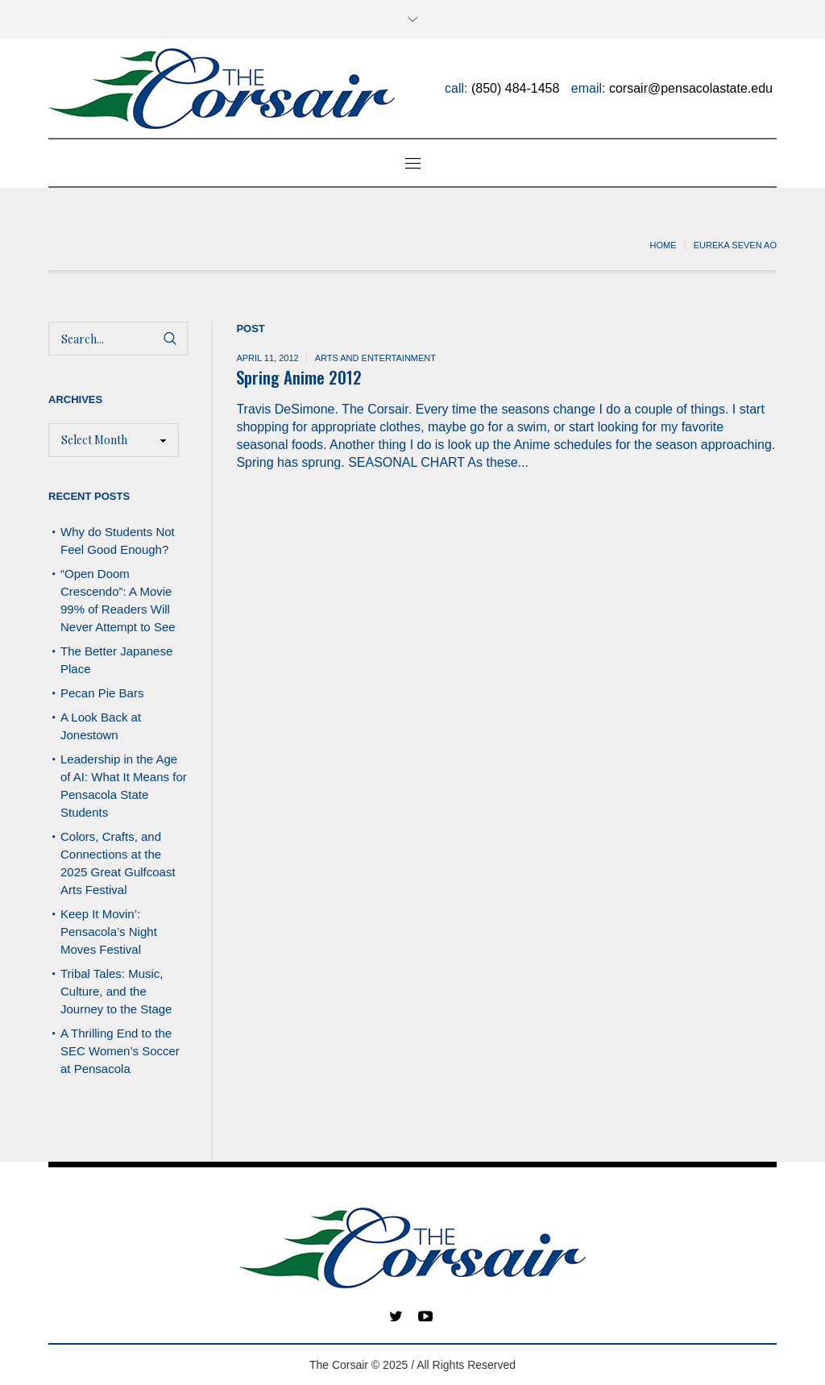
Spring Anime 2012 (299, 376)
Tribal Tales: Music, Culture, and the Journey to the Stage (116, 991)
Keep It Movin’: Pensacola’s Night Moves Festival (108, 931)
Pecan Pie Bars (103, 693)
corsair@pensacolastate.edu (691, 88)
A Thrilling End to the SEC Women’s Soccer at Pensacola (120, 1050)
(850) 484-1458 (515, 88)
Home (663, 245)
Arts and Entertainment (375, 358)
